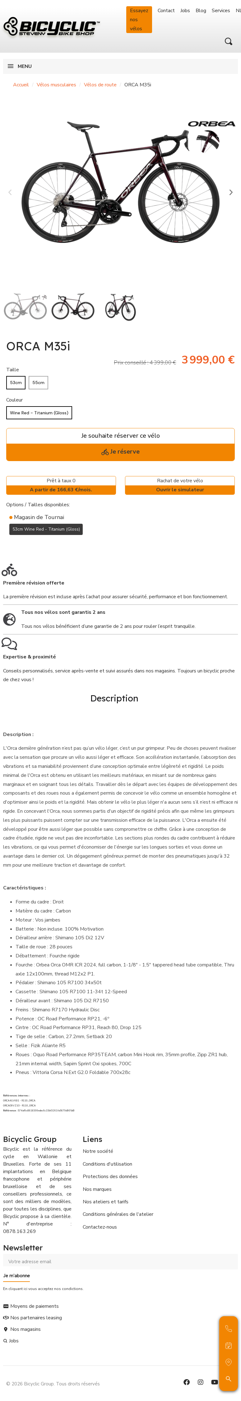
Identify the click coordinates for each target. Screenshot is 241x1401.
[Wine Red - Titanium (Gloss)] (39, 413)
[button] (228, 41)
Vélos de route (100, 84)
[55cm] (38, 382)
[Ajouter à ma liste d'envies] (10, 544)
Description (114, 696)
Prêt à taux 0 (61, 485)
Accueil (21, 84)
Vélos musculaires (56, 84)
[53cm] (15, 382)
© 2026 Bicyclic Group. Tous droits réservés (53, 1381)
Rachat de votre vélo (179, 485)
